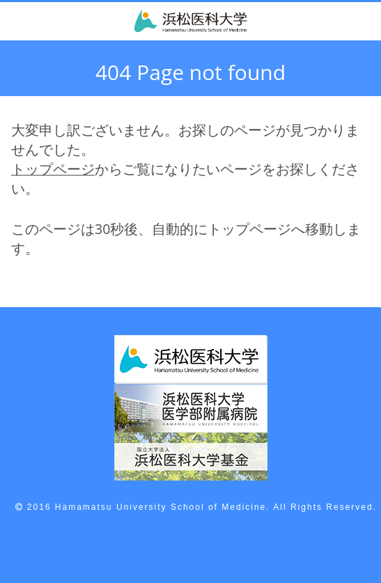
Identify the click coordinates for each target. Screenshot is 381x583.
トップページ (53, 169)
